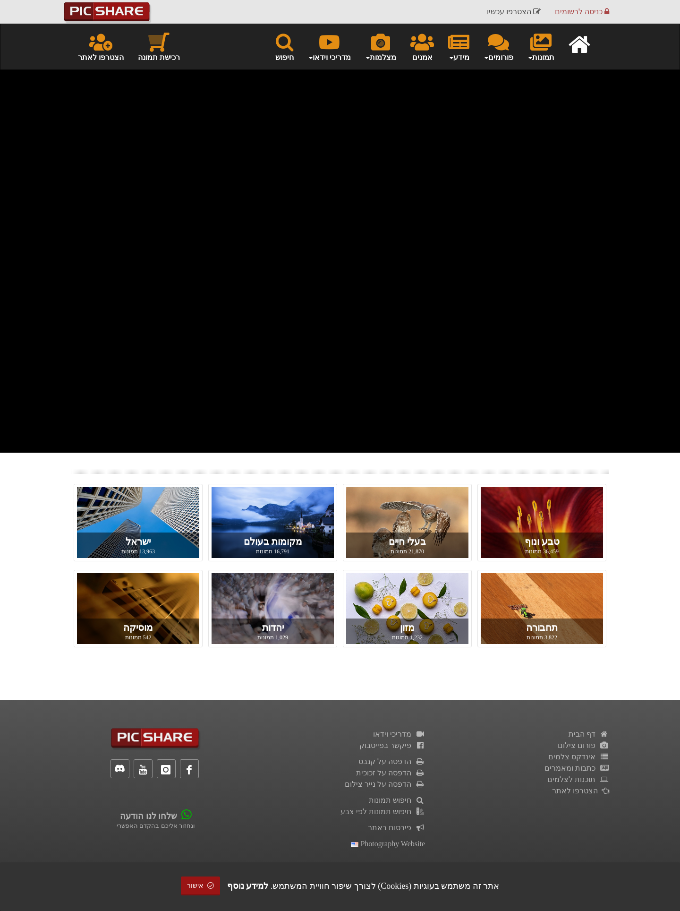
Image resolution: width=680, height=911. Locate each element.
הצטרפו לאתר (101, 46)
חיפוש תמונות (397, 800)
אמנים (422, 46)
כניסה (582, 12)
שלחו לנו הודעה (148, 816)
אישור (200, 885)
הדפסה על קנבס (391, 761)
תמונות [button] (540, 46)
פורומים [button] (498, 46)
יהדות (273, 627)
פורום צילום (583, 745)
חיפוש (284, 46)
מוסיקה (138, 627)
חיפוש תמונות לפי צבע (382, 812)
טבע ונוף (542, 541)
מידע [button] (458, 46)
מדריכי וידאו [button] (329, 46)
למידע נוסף (248, 886)
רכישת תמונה (159, 46)
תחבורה (542, 627)
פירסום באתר (396, 828)
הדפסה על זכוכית (390, 773)
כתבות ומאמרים (576, 768)
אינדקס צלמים (578, 757)
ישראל (138, 541)
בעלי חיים (407, 541)
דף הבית (589, 734)
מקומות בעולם (273, 541)
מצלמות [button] (380, 46)
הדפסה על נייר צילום (385, 784)
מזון (407, 627)
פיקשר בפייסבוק (392, 745)
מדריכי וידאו (399, 734)
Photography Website (388, 844)
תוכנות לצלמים (578, 779)
